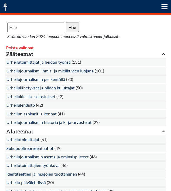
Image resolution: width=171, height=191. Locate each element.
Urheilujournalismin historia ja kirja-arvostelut (49, 122)
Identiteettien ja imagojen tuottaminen (41, 173)
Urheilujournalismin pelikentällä (35, 79)
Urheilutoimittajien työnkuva (33, 165)
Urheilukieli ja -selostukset (30, 96)
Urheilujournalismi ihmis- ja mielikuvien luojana (50, 70)
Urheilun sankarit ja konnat (31, 113)
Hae (72, 27)
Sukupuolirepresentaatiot (29, 148)
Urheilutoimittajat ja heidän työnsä (38, 61)
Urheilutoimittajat (22, 139)
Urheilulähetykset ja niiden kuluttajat (40, 87)
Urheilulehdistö (20, 104)
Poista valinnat (20, 47)
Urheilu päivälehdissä (26, 182)
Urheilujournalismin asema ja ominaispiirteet (47, 156)
